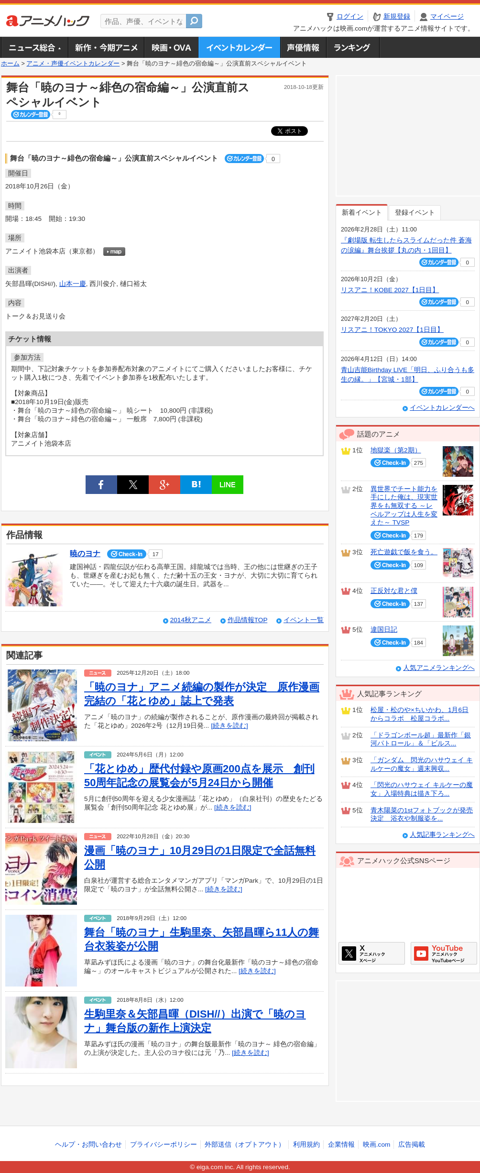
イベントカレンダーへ (442, 407)
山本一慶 (72, 283)
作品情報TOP (247, 620)
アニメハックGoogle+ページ (444, 953)
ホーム (10, 63)
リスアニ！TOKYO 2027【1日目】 (392, 329)
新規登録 (396, 16)
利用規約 (306, 1144)
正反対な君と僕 (394, 590)
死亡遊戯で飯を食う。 (404, 552)
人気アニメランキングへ (439, 667)
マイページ (447, 16)
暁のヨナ (85, 553)
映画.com (376, 1144)
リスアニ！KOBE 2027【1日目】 (390, 290)
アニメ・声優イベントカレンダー (239, 47)
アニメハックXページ (371, 953)
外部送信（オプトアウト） (245, 1144)
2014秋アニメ (190, 620)
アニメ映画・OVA (171, 47)
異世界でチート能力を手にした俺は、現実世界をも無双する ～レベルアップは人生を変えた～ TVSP (404, 505)
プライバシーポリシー (163, 1144)
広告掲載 (411, 1144)
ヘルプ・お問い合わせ (88, 1144)
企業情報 (341, 1144)
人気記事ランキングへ (442, 834)
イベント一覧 (304, 620)
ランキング (353, 47)
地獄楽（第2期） (396, 450)
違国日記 (384, 629)
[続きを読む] (229, 725)
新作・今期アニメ (106, 47)
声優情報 (303, 47)
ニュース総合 (34, 47)
